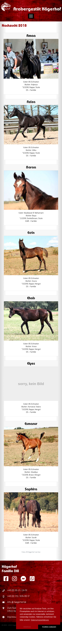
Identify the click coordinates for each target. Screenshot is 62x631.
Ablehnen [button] (27, 627)
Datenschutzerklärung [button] (40, 620)
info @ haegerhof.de (16, 602)
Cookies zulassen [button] (49, 627)
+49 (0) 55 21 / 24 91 (17, 590)
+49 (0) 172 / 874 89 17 (18, 596)
